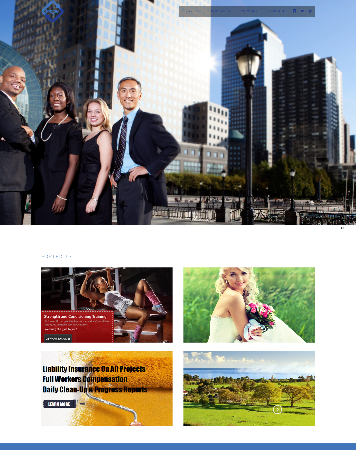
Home (110, 435)
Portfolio (220, 11)
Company (249, 11)
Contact (277, 11)
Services (192, 11)
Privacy (222, 435)
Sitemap (243, 435)
